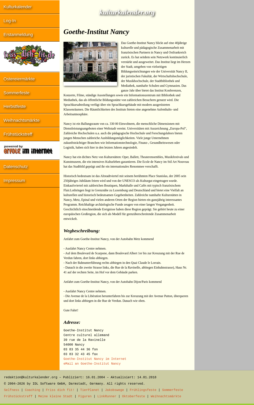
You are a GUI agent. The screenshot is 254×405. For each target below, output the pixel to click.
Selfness (11, 390)
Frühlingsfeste (143, 390)
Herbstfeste (15, 106)
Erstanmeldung (18, 34)
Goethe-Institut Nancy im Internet (95, 359)
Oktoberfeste (133, 396)
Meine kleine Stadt (55, 396)
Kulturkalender (18, 6)
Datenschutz (16, 166)
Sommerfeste (17, 92)
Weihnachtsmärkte (22, 120)
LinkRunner (106, 396)
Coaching (32, 390)
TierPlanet (89, 390)
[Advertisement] (224, 59)
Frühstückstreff (18, 134)
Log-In (10, 20)
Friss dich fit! (60, 390)
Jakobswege (114, 390)
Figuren (84, 396)
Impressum (14, 180)
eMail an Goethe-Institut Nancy (92, 364)
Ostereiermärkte (19, 78)
